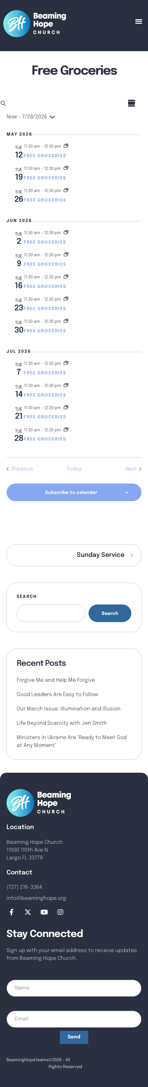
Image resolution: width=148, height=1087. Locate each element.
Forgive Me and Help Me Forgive (56, 680)
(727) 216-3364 (24, 887)
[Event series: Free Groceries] (66, 146)
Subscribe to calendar (71, 492)
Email (15, 1003)
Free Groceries (45, 156)
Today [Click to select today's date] (73, 469)
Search (27, 597)
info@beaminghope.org (36, 898)
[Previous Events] (20, 469)
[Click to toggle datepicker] (31, 117)
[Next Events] (133, 469)
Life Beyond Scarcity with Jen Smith (62, 723)
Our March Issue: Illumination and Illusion (69, 709)
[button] (138, 20)
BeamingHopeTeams (28, 1060)
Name (14, 972)
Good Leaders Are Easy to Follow (57, 694)
